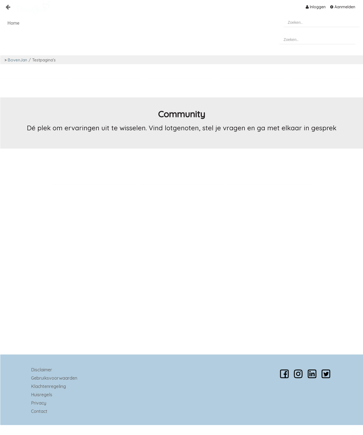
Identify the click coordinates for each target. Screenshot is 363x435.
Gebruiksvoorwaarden (54, 378)
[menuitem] (315, 7)
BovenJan (17, 60)
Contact (39, 411)
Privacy (38, 403)
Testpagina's (44, 60)
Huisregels (41, 394)
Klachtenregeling (48, 386)
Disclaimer (41, 369)
